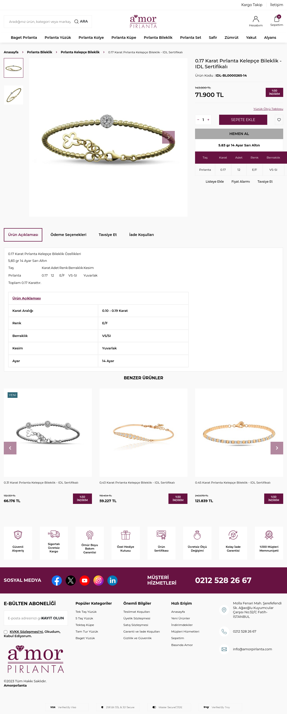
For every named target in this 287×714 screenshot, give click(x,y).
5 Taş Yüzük (84, 618)
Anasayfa (11, 52)
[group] (108, 137)
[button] (168, 137)
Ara (81, 21)
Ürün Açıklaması (23, 234)
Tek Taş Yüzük (86, 612)
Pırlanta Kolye (91, 37)
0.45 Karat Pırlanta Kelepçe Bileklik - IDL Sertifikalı (232, 482)
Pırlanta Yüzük (58, 37)
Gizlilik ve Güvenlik (137, 638)
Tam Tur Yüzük (86, 631)
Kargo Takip (251, 5)
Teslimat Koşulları (136, 612)
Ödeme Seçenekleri (68, 234)
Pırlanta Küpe (123, 37)
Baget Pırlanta (24, 37)
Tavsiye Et (265, 181)
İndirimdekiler (182, 625)
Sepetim (177, 638)
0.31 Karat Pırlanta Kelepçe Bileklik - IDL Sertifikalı (41, 482)
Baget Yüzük (85, 638)
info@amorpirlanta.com (252, 649)
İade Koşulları (141, 234)
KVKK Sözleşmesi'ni (26, 632)
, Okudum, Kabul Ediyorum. (32, 634)
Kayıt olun (52, 618)
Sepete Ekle (243, 119)
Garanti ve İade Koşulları (141, 631)
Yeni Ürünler (180, 618)
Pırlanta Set (190, 37)
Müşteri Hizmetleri (185, 631)
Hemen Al (239, 133)
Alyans (270, 37)
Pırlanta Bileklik (158, 37)
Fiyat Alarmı (241, 181)
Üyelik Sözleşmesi (136, 618)
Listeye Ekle (215, 181)
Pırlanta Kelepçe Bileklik (80, 52)
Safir (213, 37)
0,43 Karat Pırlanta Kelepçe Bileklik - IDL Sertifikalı (137, 482)
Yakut (251, 37)
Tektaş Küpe (84, 625)
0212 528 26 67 (223, 580)
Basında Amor (182, 645)
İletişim (276, 5)
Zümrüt (232, 37)
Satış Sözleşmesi (135, 625)
